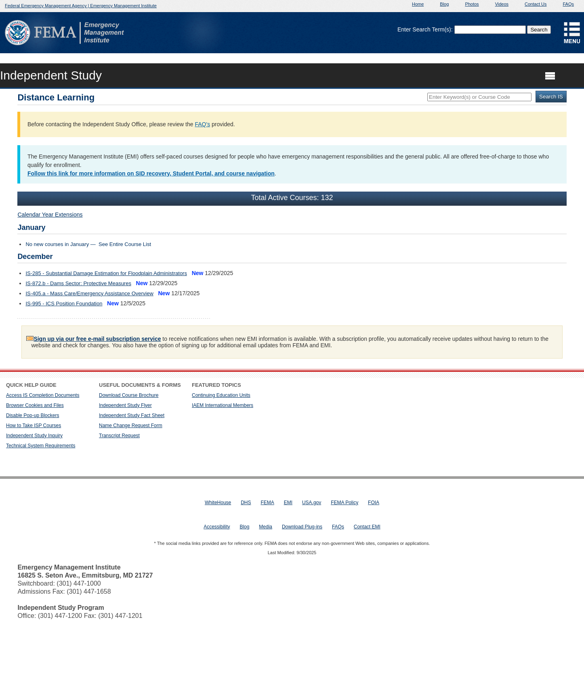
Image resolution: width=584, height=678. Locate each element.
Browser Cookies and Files (35, 405)
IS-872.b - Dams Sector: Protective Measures (78, 283)
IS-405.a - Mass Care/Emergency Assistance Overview (89, 293)
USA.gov (311, 502)
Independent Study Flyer (125, 405)
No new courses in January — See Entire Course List (88, 244)
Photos (472, 4)
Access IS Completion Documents (42, 395)
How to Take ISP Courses (33, 425)
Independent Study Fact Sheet (131, 415)
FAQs (568, 4)
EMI (288, 502)
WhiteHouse (218, 502)
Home (418, 4)
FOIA (373, 502)
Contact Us (535, 4)
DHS (246, 502)
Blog (444, 4)
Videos (501, 4)
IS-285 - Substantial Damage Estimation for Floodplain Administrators (106, 273)
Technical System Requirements (40, 446)
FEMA (267, 502)
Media (265, 527)
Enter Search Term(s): (425, 29)
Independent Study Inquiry (34, 435)
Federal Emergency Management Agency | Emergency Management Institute (81, 5)
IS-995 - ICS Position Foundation (63, 303)
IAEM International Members (222, 405)
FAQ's (202, 124)
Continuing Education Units (221, 395)
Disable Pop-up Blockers (32, 415)
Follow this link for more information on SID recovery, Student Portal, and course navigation (151, 173)
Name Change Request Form (130, 425)
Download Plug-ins (302, 527)
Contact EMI (367, 527)
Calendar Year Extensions (49, 214)
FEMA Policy (344, 502)
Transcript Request (119, 435)
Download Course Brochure (128, 395)
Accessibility (217, 527)
